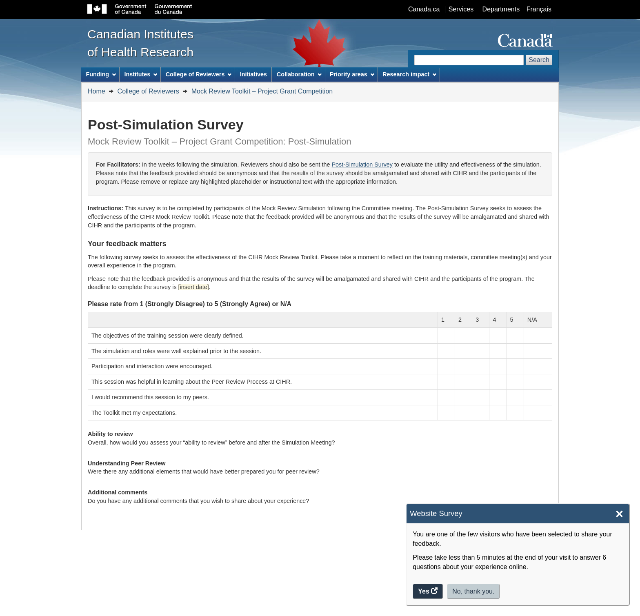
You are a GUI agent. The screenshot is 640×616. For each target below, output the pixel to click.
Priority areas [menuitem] (352, 74)
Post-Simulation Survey (362, 164)
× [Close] (619, 514)
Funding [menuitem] (101, 74)
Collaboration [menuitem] (299, 74)
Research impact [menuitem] (409, 74)
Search (539, 59)
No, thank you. (473, 591)
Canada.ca (424, 9)
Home (96, 91)
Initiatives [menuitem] (253, 74)
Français (539, 9)
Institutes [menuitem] (140, 74)
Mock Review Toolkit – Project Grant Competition (262, 91)
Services (461, 9)
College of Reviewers (148, 91)
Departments (501, 9)
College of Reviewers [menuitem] (199, 74)
